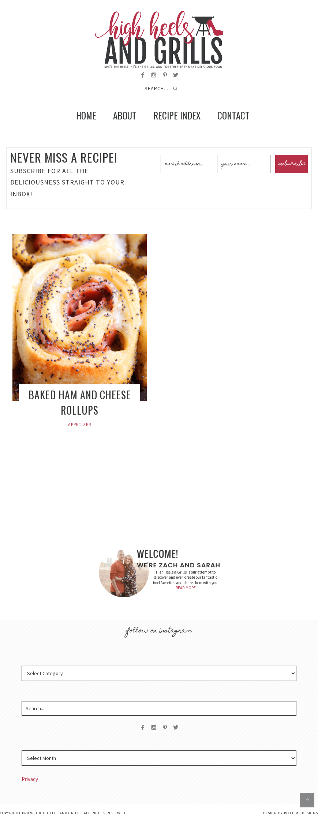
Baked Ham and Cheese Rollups (80, 402)
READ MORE (186, 587)
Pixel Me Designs (301, 813)
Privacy (30, 779)
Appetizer (79, 424)
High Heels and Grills (159, 39)
